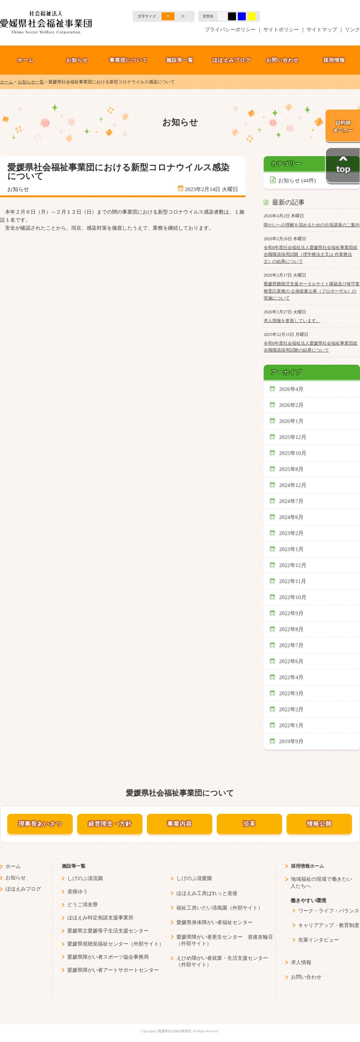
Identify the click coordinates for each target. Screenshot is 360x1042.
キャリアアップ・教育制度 (328, 925)
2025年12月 (293, 437)
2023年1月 (291, 549)
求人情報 (301, 962)
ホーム (25, 60)
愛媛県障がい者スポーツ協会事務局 (108, 957)
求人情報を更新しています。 (292, 320)
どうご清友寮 (82, 904)
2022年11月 (293, 581)
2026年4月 (291, 389)
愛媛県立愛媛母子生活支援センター (108, 931)
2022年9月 (291, 613)
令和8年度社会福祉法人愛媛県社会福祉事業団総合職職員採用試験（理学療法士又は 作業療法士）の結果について (310, 254)
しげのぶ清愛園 (194, 878)
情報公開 (319, 824)
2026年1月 (291, 421)
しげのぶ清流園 (85, 878)
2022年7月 (291, 645)
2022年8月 (291, 629)
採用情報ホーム (307, 866)
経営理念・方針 (110, 824)
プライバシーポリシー (230, 29)
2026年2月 (291, 405)
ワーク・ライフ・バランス (328, 911)
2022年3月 (291, 693)
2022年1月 (291, 725)
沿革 (249, 824)
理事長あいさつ (40, 824)
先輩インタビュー (318, 940)
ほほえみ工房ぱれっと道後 (206, 893)
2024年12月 (293, 485)
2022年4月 (291, 677)
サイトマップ (322, 29)
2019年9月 (291, 741)
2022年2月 (291, 709)
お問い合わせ (282, 60)
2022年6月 (291, 661)
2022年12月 (293, 565)
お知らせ (77, 60)
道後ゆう (77, 891)
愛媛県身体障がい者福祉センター (214, 922)
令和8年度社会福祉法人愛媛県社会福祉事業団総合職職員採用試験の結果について (310, 347)
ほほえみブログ (231, 60)
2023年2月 (291, 533)
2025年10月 (293, 453)
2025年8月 (291, 469)
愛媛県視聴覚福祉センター (97, 944)
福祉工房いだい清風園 (201, 908)
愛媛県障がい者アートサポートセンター (113, 970)
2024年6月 (291, 517)
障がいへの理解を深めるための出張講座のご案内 (312, 224)
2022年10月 (293, 597)
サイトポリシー (281, 29)
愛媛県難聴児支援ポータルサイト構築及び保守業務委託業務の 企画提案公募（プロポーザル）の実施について (312, 290)
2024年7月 (291, 501)
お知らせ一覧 (31, 81)
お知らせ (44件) (297, 180)
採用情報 (334, 60)
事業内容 (179, 824)
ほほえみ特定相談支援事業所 (100, 917)
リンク (352, 29)
